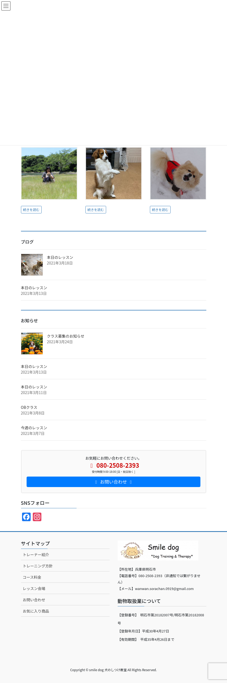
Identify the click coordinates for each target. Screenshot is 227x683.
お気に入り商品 (36, 611)
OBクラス (29, 407)
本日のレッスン (60, 257)
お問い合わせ (34, 599)
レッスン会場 (34, 588)
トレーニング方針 (38, 565)
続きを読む (31, 209)
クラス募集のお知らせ (65, 336)
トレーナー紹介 (36, 554)
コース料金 (32, 577)
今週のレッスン (34, 427)
